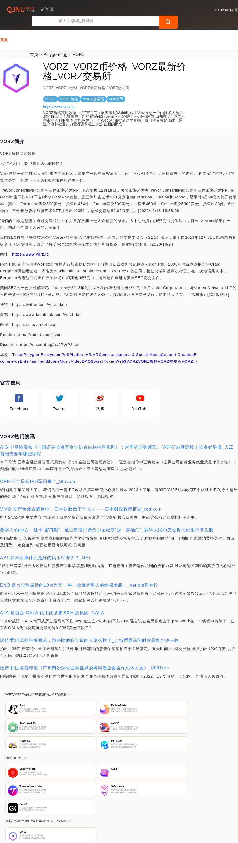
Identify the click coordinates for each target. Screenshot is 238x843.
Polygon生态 (55, 44)
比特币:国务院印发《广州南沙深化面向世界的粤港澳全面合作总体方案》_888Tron (84, 657)
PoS (65, 344)
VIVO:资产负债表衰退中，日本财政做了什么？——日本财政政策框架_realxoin (81, 498)
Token (18, 344)
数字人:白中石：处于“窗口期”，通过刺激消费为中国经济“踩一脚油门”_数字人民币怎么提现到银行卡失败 (106, 519)
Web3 (120, 351)
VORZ (132, 351)
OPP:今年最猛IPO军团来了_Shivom (37, 471)
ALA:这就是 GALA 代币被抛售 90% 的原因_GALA (52, 602)
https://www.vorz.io (59, 96)
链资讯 (89, 834)
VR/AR (92, 344)
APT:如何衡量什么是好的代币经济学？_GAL (45, 547)
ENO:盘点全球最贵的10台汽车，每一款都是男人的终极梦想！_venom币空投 (79, 575)
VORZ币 (189, 351)
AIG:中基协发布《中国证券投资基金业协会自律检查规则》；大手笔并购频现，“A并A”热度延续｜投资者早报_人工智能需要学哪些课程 (117, 440)
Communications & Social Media (130, 344)
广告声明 (118, 814)
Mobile (53, 351)
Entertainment (33, 351)
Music (65, 351)
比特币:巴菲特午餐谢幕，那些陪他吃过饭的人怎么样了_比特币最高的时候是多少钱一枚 (89, 630)
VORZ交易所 (170, 351)
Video (76, 351)
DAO (86, 351)
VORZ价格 (148, 351)
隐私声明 (91, 814)
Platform (78, 344)
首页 (4, 29)
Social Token (103, 351)
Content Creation (177, 344)
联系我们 (64, 814)
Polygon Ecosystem (42, 344)
